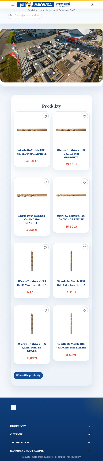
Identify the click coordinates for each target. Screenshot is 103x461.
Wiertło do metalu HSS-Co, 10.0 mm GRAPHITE (31, 219)
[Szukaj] (25, 15)
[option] (51, 56)
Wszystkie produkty (28, 375)
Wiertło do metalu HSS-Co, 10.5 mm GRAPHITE (71, 153)
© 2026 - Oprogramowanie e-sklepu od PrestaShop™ (51, 456)
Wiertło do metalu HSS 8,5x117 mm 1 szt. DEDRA (32, 347)
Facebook (13, 407)
